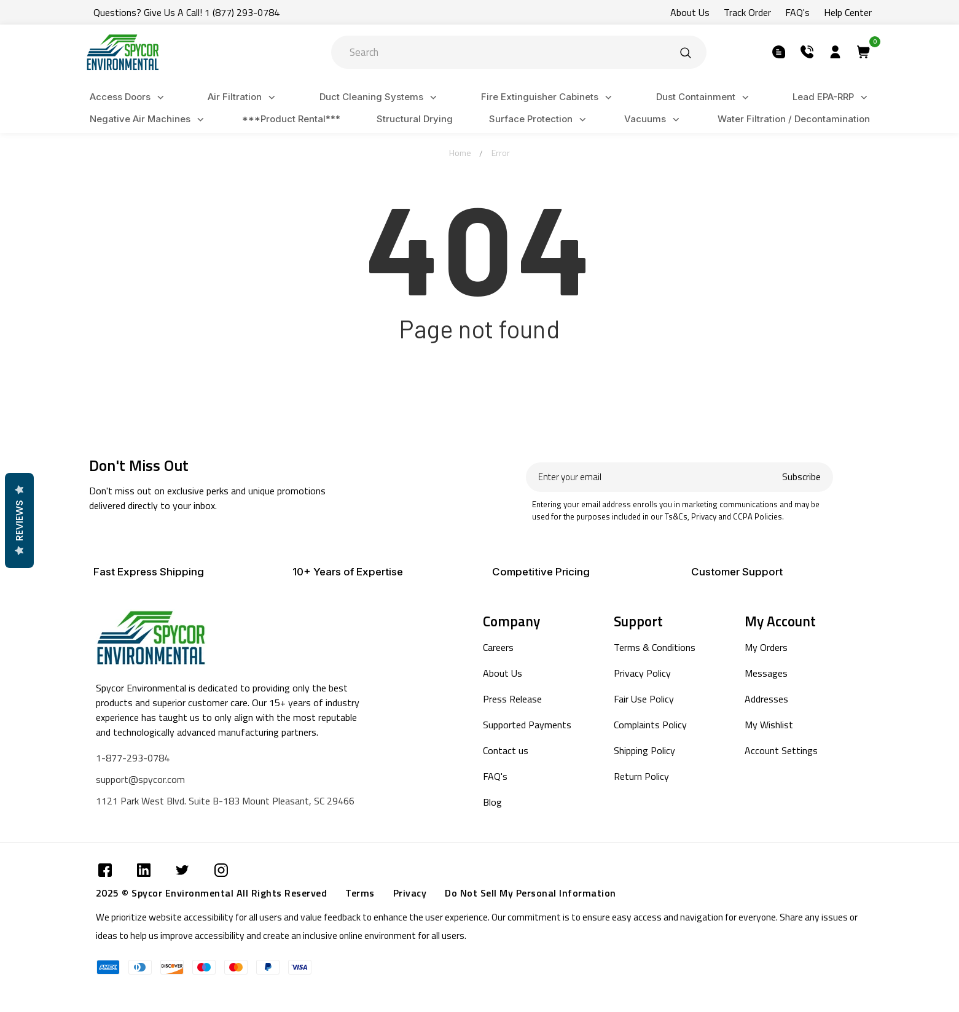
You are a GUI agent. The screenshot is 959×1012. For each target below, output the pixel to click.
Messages (766, 673)
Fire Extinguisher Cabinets (548, 97)
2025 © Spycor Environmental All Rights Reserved (211, 892)
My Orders (766, 647)
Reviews (19, 520)
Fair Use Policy (644, 698)
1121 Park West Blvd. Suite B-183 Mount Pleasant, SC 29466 (225, 800)
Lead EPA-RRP (832, 97)
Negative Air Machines (149, 119)
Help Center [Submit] (848, 12)
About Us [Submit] (690, 12)
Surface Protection (539, 119)
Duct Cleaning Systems (379, 97)
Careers (498, 647)
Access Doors (129, 97)
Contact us (505, 750)
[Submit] (685, 52)
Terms (360, 892)
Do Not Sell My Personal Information (530, 892)
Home (460, 152)
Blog (492, 802)
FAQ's (495, 776)
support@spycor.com (140, 779)
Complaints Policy (650, 724)
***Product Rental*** (291, 119)
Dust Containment (704, 97)
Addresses (766, 698)
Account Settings (781, 750)
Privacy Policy (642, 673)
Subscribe (801, 477)
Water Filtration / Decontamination (794, 119)
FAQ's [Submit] (797, 12)
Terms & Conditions (654, 647)
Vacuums (653, 119)
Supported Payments (527, 724)
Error (500, 152)
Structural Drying (415, 119)
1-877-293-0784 (133, 757)
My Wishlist (769, 724)
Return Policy (641, 776)
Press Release (512, 698)
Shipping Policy (644, 750)
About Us (502, 673)
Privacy (410, 892)
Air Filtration (243, 97)
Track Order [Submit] (747, 12)
